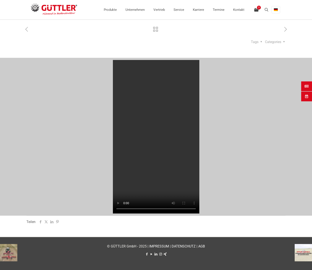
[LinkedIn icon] (156, 254)
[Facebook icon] (147, 254)
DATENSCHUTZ (184, 246)
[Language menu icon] (275, 9)
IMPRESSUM (159, 246)
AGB (201, 246)
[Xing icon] (165, 254)
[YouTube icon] (151, 254)
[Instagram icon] (160, 254)
